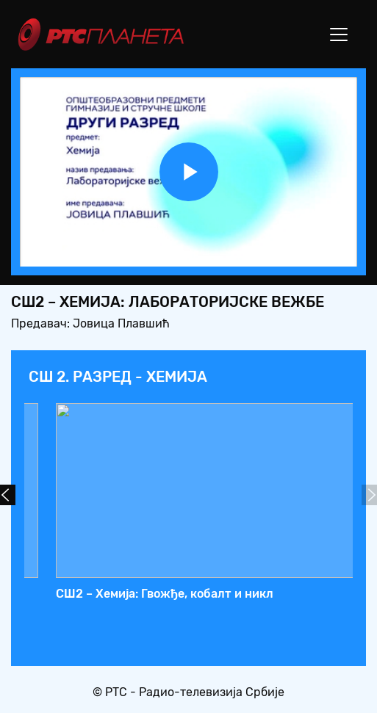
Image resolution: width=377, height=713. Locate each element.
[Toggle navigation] (338, 34)
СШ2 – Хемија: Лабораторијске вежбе (205, 594)
